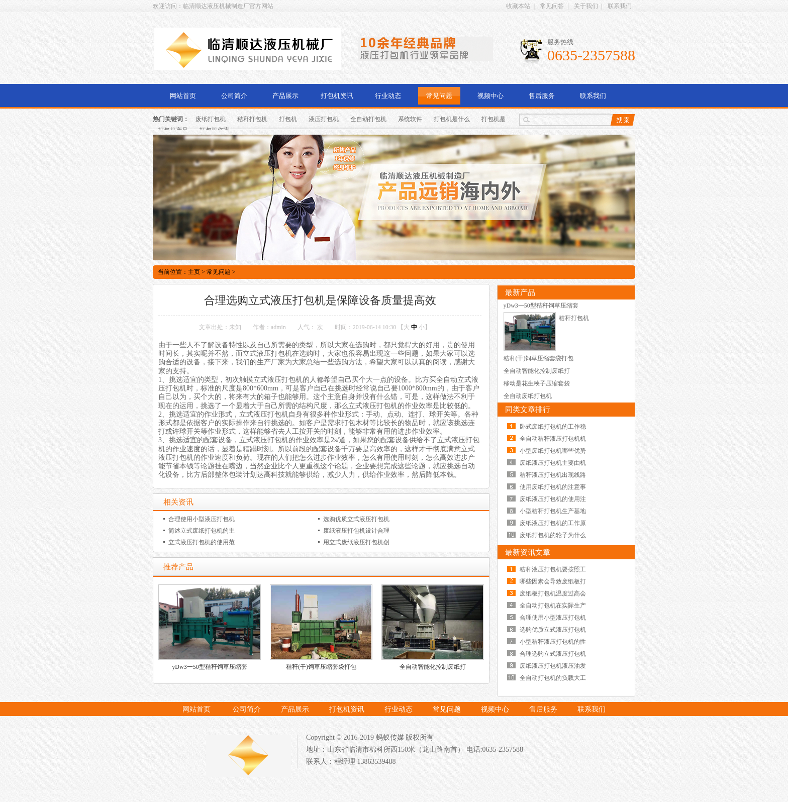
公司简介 (234, 95)
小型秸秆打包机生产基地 (553, 511)
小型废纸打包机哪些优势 (553, 450)
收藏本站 (518, 6)
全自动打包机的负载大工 (553, 677)
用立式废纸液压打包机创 (356, 542)
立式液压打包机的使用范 (201, 542)
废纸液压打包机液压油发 (553, 665)
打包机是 (493, 119)
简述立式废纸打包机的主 (201, 530)
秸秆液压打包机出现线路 (553, 474)
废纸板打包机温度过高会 (553, 593)
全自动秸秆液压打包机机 (553, 438)
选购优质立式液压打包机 (356, 519)
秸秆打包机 (252, 119)
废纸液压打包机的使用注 (553, 499)
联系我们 (620, 6)
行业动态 (388, 95)
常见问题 (439, 95)
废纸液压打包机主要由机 (553, 462)
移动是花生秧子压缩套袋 (537, 383)
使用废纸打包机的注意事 (553, 486)
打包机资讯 (337, 95)
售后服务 (542, 95)
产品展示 (285, 95)
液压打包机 (324, 119)
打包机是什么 (452, 119)
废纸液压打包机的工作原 (553, 523)
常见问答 (552, 6)
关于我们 (586, 6)
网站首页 (183, 95)
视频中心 (490, 95)
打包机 (288, 119)
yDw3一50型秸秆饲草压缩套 (209, 666)
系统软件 (410, 119)
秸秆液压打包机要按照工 (553, 569)
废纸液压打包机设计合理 (356, 530)
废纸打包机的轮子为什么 (553, 535)
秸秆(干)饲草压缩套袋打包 (321, 666)
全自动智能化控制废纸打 (433, 666)
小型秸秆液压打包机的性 (553, 641)
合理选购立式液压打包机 (553, 653)
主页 (194, 271)
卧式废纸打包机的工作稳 (553, 426)
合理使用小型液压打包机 (201, 519)
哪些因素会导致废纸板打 (553, 581)
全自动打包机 (368, 119)
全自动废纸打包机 (528, 395)
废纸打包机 (210, 119)
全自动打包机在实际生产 (553, 605)
